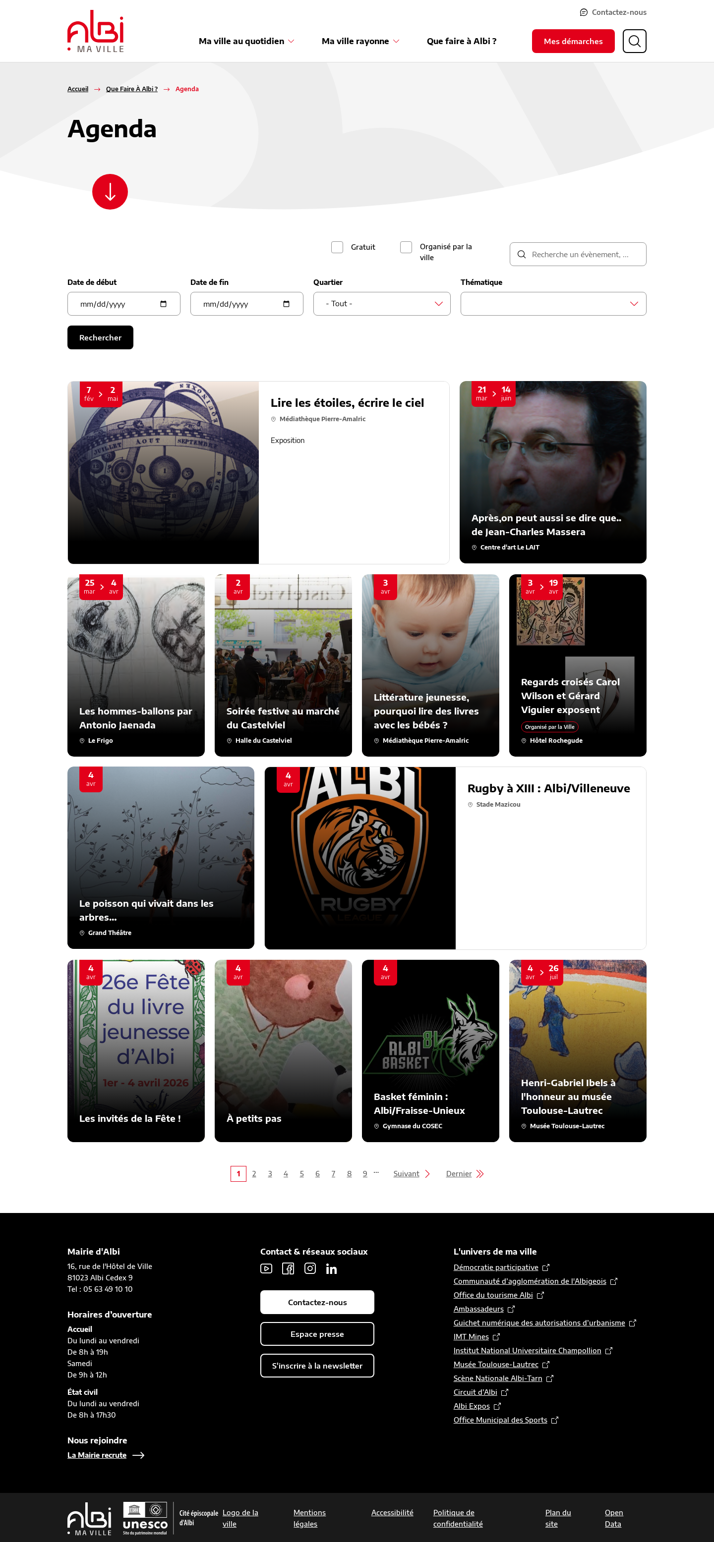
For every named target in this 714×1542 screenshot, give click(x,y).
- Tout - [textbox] (339, 303)
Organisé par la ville (446, 252)
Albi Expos (472, 1406)
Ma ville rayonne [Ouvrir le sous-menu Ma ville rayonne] (355, 41)
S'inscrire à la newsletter (317, 1365)
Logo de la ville (240, 1518)
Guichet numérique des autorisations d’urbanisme (539, 1323)
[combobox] (382, 304)
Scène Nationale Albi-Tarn (498, 1378)
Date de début (92, 282)
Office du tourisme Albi (493, 1295)
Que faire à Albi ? (461, 41)
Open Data (614, 1518)
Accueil (77, 89)
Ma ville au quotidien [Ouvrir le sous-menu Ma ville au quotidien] (241, 41)
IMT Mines (471, 1336)
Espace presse (317, 1333)
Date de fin (209, 282)
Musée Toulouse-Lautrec (496, 1364)
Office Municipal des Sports (500, 1420)
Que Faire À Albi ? (132, 89)
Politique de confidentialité (458, 1518)
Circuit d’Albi (475, 1392)
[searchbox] (475, 303)
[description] (578, 254)
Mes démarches (573, 41)
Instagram (310, 1268)
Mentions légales (310, 1518)
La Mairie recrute (96, 1455)
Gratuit (363, 247)
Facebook (288, 1268)
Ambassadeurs (479, 1309)
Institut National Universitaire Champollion (527, 1350)
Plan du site (558, 1518)
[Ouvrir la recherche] (635, 41)
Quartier (328, 282)
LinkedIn (332, 1268)
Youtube (266, 1268)
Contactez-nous (619, 12)
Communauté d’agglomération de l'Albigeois (530, 1281)
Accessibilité (392, 1512)
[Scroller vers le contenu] (110, 192)
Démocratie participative (496, 1267)
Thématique (481, 282)
